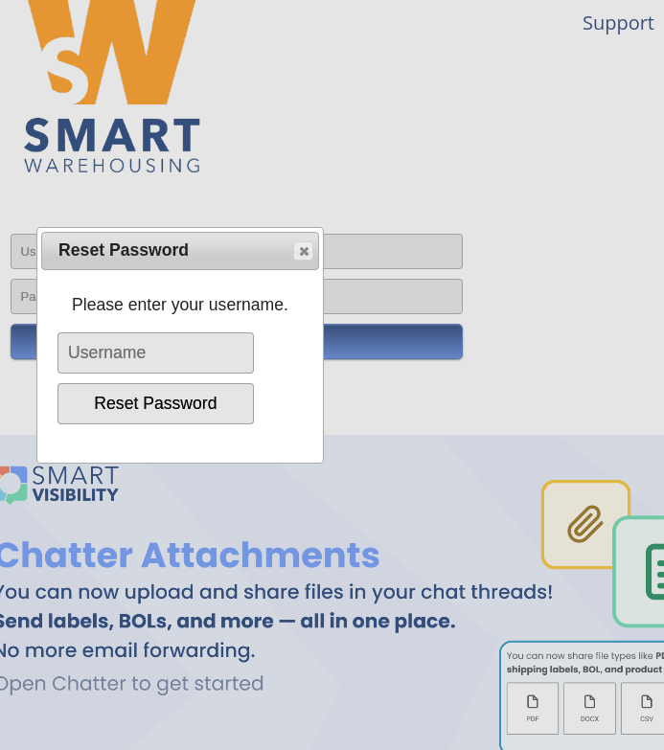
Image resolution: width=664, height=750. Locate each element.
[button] (303, 251)
